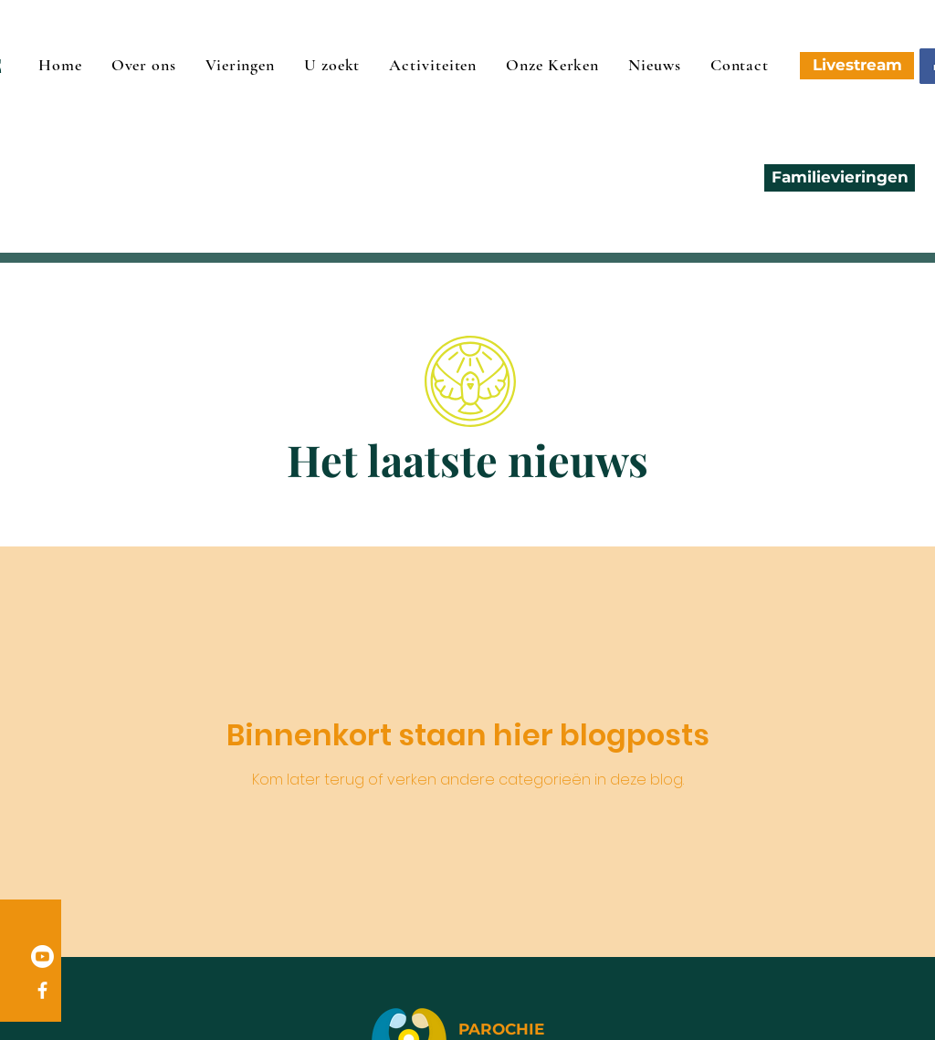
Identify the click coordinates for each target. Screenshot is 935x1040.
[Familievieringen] (839, 178)
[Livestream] (857, 65)
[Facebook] (42, 990)
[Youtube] (42, 956)
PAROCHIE (501, 1029)
